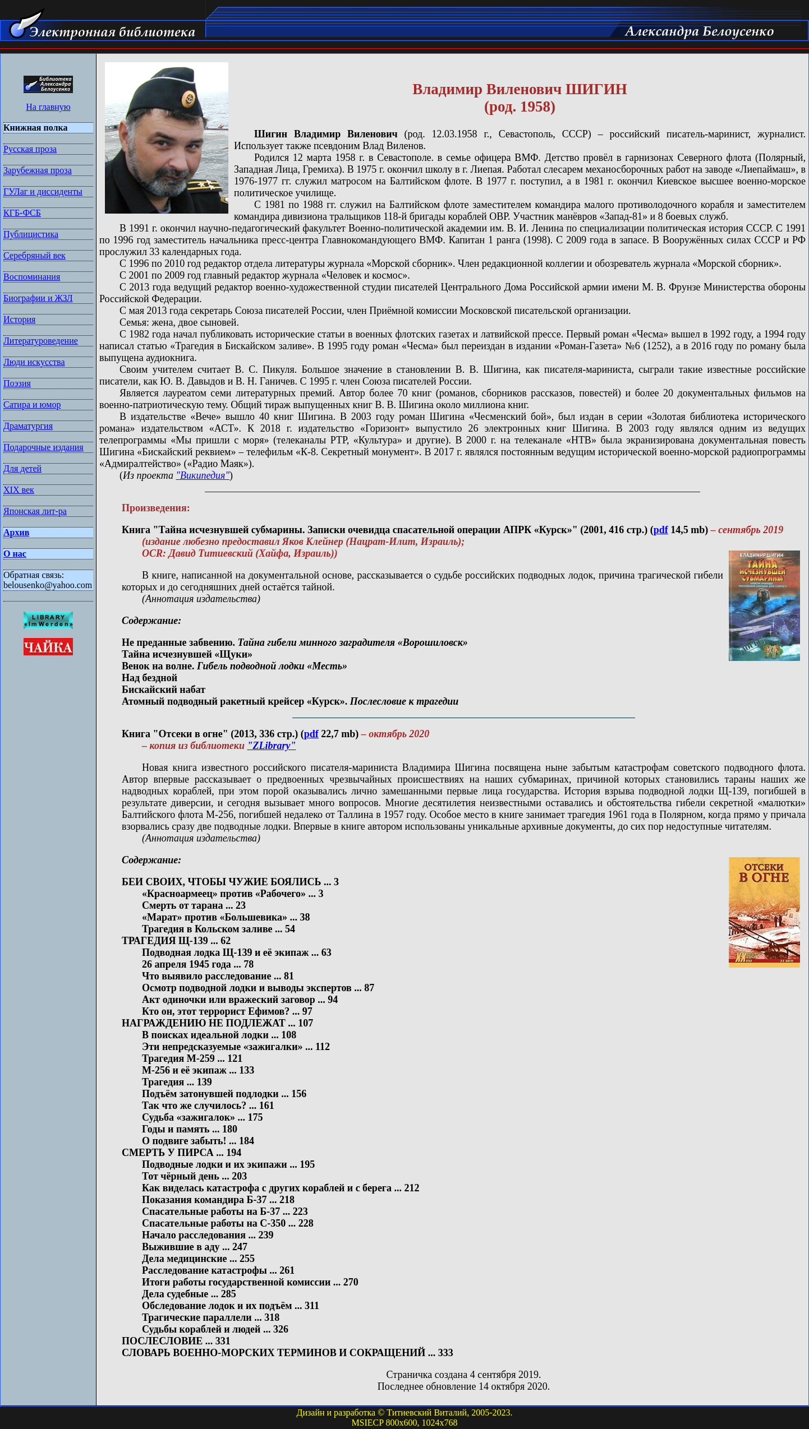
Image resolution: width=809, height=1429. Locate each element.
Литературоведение (40, 340)
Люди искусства (34, 362)
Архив (16, 532)
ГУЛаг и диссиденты (42, 191)
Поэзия (17, 383)
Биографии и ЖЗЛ (38, 298)
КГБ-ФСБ (22, 213)
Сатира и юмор (32, 404)
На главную (48, 107)
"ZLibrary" (271, 745)
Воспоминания (31, 276)
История (19, 319)
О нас (14, 553)
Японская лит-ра (35, 511)
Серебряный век (34, 255)
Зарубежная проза (37, 170)
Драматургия (28, 426)
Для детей (22, 468)
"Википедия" (202, 475)
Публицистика (30, 234)
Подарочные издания (43, 447)
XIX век (18, 489)
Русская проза (30, 149)
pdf (661, 529)
